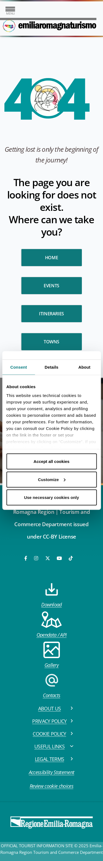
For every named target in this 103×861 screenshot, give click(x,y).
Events (51, 286)
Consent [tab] (18, 367)
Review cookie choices (51, 786)
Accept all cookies (51, 461)
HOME (51, 258)
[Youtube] (60, 558)
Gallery (51, 655)
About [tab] (84, 367)
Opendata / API (51, 624)
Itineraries (51, 314)
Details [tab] (52, 367)
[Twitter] (47, 558)
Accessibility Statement (51, 772)
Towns (51, 342)
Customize (51, 479)
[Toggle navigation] (10, 11)
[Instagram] (36, 558)
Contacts (51, 685)
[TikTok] (71, 558)
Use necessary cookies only (51, 497)
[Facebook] (26, 558)
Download (51, 594)
